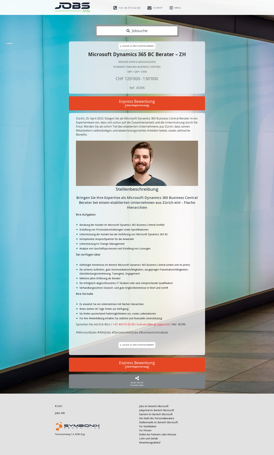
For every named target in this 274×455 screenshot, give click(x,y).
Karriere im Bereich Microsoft (156, 414)
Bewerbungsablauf (149, 442)
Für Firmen (145, 430)
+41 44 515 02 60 (124, 324)
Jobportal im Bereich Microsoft (156, 410)
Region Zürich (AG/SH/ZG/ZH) (137, 61)
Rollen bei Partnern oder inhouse (157, 434)
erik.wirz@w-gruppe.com (153, 324)
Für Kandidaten (147, 426)
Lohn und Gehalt (148, 438)
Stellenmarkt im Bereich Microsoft (158, 422)
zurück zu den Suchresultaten (137, 46)
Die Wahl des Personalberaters (156, 418)
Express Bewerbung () (137, 103)
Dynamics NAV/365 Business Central (137, 66)
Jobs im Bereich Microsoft (154, 406)
